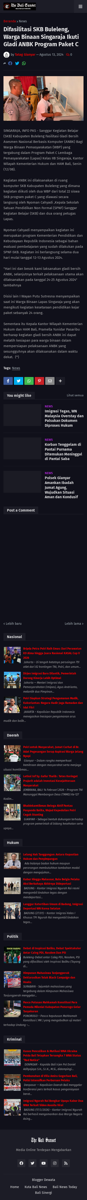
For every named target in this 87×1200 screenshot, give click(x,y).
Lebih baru (14, 624)
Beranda (9, 21)
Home (14, 1187)
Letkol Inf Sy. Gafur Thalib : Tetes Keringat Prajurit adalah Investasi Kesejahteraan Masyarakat (50, 781)
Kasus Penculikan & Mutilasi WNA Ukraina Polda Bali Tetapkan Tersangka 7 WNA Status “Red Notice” (52, 1056)
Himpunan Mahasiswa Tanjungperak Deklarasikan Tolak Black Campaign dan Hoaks (49, 977)
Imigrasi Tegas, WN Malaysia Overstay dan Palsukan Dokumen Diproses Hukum (64, 418)
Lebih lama (73, 624)
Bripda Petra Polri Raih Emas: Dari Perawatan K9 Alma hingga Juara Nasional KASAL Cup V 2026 (52, 653)
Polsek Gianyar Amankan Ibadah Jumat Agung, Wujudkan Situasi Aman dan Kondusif (61, 487)
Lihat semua (75, 395)
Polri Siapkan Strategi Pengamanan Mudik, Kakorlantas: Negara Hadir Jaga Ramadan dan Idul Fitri (53, 703)
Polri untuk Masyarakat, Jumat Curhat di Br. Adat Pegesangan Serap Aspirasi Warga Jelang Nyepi (53, 751)
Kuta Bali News (36, 1187)
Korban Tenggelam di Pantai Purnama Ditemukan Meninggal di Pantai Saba (63, 451)
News (23, 21)
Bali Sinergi (43, 1193)
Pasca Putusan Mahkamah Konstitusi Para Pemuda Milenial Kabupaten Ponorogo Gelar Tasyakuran (52, 1007)
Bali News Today (65, 1187)
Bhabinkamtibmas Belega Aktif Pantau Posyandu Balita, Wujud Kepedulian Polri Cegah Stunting (49, 810)
